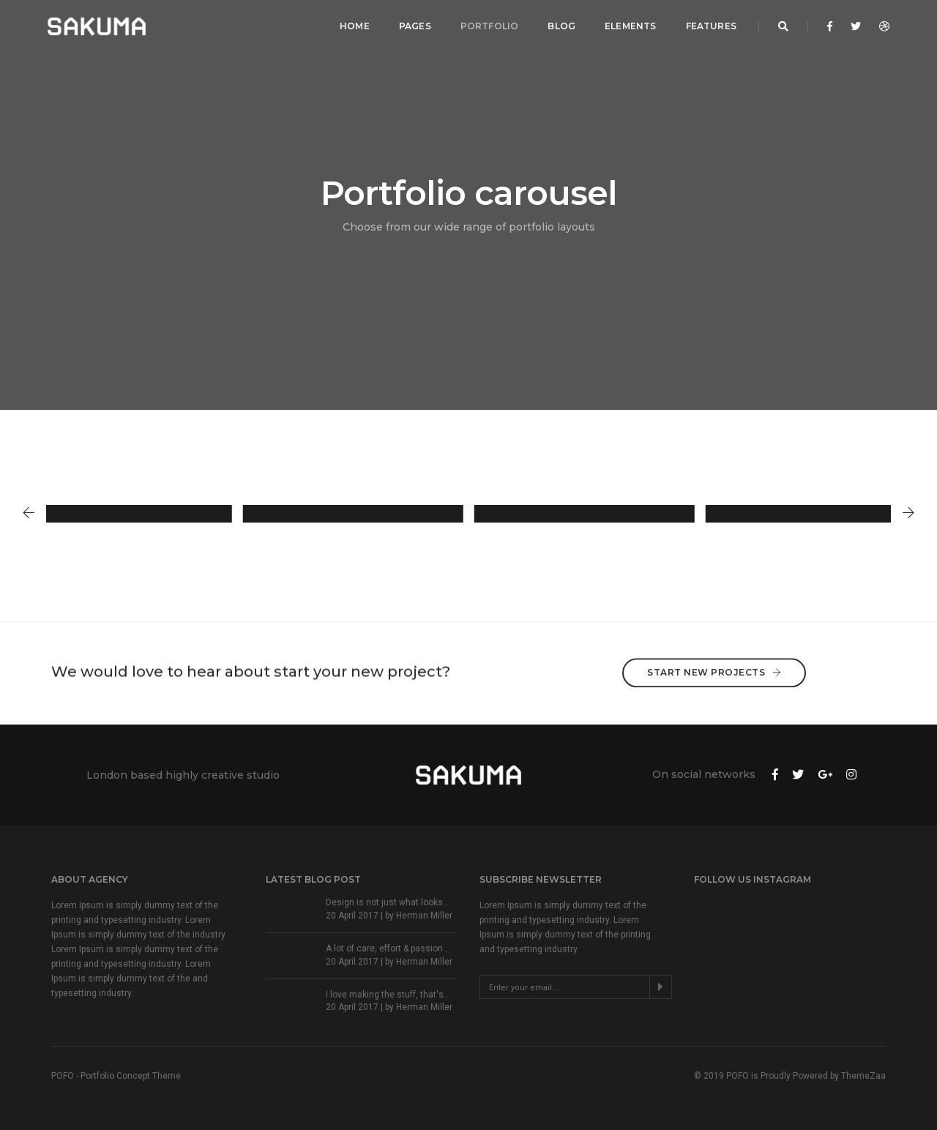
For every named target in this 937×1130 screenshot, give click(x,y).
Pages (415, 25)
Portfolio (489, 25)
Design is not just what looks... (387, 902)
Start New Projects (714, 653)
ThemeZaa (863, 1076)
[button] (28, 514)
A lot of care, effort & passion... (387, 948)
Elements (630, 25)
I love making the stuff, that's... (388, 994)
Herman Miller (424, 915)
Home (355, 25)
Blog (561, 25)
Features (711, 25)
